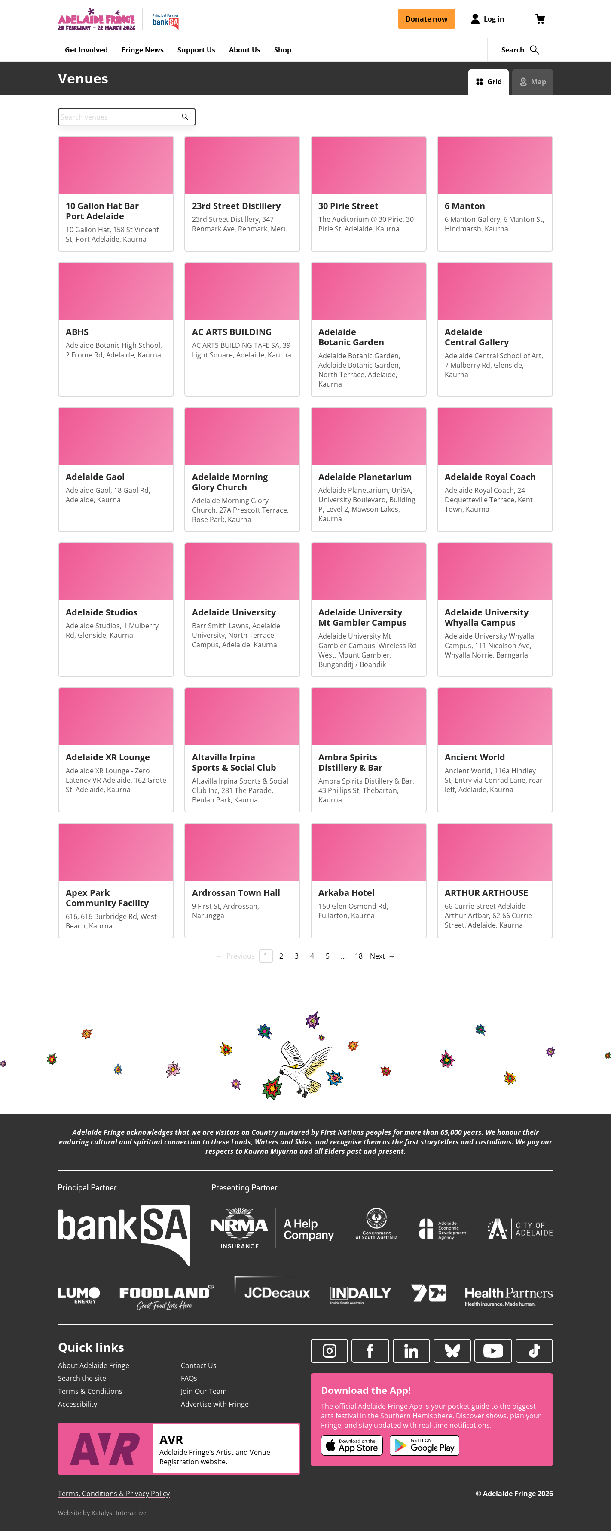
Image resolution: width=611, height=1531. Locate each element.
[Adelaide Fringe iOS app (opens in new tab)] (352, 1445)
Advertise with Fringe (215, 1404)
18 (359, 956)
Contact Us (199, 1365)
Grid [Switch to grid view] (494, 81)
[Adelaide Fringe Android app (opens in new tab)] (424, 1445)
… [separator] (343, 956)
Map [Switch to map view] (538, 81)
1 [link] (266, 956)
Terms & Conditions (90, 1391)
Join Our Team (204, 1391)
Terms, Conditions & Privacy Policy (114, 1493)
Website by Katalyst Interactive (102, 1513)
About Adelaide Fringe (93, 1365)
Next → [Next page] (382, 956)
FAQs (189, 1378)
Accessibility (77, 1404)
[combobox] (127, 117)
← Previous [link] (235, 956)
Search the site (82, 1378)
